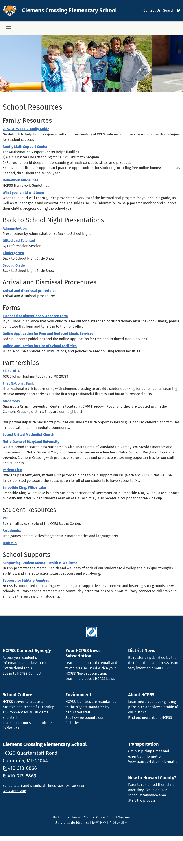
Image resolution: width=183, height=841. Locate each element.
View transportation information (153, 762)
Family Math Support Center (25, 147)
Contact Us (152, 10)
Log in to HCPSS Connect (22, 673)
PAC (6, 518)
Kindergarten (13, 253)
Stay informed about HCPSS (150, 668)
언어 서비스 (118, 822)
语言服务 (99, 822)
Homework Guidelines (20, 180)
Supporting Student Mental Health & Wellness (40, 563)
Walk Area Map (14, 791)
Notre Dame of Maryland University (31, 442)
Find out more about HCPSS (150, 717)
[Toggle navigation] (9, 28)
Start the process (141, 800)
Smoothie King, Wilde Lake (24, 487)
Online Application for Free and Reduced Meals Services (48, 333)
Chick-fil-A (11, 371)
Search (168, 10)
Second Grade (14, 265)
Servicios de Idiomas (72, 822)
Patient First (12, 470)
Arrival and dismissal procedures (29, 291)
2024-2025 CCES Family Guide (26, 129)
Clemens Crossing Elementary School (69, 10)
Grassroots (11, 401)
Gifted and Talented (19, 241)
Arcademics (12, 531)
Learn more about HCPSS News (90, 679)
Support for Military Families (26, 580)
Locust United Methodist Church (28, 435)
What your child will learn (23, 192)
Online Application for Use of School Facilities (40, 346)
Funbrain (10, 543)
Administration (15, 228)
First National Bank (18, 383)
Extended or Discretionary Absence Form (35, 316)
